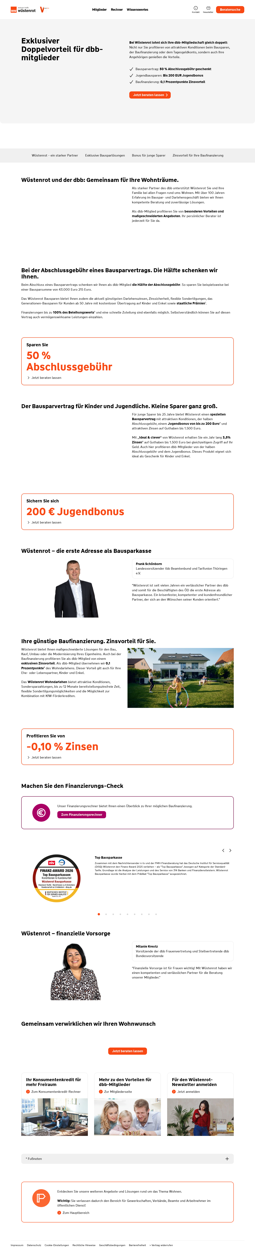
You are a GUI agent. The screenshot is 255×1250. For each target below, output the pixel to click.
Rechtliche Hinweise (84, 1245)
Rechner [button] (117, 10)
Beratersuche (230, 10)
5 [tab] (127, 914)
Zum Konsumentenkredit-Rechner (53, 1092)
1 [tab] (98, 914)
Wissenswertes (137, 10)
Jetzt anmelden (186, 1092)
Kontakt (195, 10)
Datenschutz (34, 1245)
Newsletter (208, 10)
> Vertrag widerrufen (161, 1245)
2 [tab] (106, 914)
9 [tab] (156, 914)
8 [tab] (148, 914)
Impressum (17, 1245)
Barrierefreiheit (137, 1245)
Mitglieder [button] (99, 10)
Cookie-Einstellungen (57, 1245)
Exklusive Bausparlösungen (105, 155)
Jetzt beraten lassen (151, 95)
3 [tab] (113, 914)
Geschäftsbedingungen (112, 1245)
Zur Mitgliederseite (115, 1092)
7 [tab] (141, 914)
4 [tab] (120, 914)
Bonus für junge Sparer (149, 155)
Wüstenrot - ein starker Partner (55, 155)
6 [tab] (134, 914)
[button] (223, 851)
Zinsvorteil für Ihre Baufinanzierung (198, 155)
